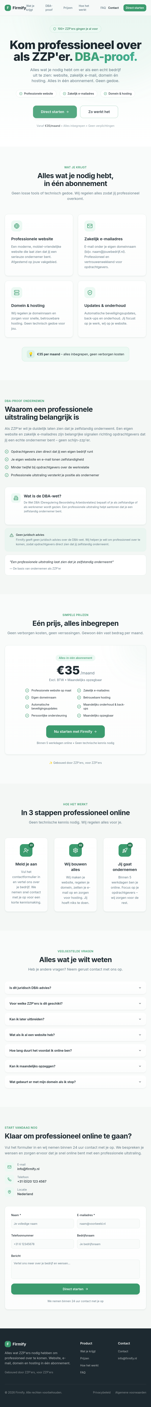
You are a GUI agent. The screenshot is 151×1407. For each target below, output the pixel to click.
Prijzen (68, 7)
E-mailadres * (86, 1215)
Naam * (16, 1215)
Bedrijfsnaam (85, 1235)
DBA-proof (48, 7)
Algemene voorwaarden (130, 1392)
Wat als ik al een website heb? (75, 1035)
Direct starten (135, 7)
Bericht (16, 1255)
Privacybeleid (101, 1392)
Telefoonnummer (22, 1235)
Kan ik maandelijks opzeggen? (75, 1066)
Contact (113, 7)
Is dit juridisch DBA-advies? (75, 988)
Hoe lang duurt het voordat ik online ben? (75, 1050)
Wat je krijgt (30, 7)
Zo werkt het (99, 114)
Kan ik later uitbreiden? (75, 1019)
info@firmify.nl (127, 1358)
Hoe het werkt (84, 7)
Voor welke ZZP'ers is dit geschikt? (75, 1003)
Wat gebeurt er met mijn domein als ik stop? (75, 1082)
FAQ (103, 7)
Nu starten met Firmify (75, 731)
